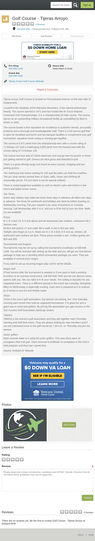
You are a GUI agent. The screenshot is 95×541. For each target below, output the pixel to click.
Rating (6, 454)
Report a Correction (47, 89)
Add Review (46, 36)
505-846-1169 (16, 68)
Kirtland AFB (23, 29)
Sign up (87, 5)
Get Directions (77, 36)
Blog (91, 535)
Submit (87, 497)
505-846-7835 (16, 76)
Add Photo (16, 36)
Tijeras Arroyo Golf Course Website (26, 81)
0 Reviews (40, 24)
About (80, 535)
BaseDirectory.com (4, 5)
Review (47, 466)
